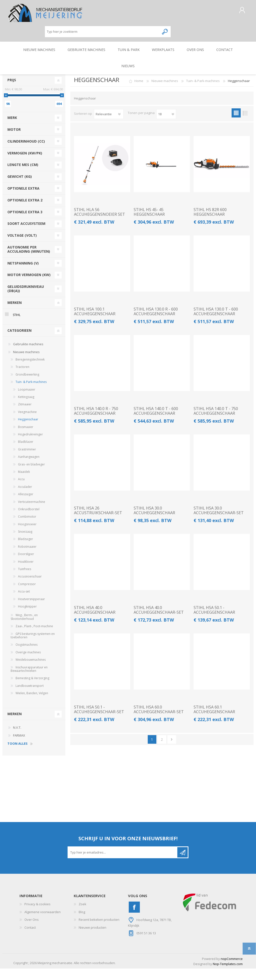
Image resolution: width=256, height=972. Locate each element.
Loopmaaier (26, 393)
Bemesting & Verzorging (32, 681)
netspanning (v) (23, 266)
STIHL (16, 318)
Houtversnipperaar (31, 602)
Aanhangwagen (28, 460)
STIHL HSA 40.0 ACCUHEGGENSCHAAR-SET (159, 613)
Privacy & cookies (37, 907)
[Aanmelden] (122, 856)
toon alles (17, 747)
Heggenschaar (28, 423)
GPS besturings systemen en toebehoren (33, 639)
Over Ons (31, 923)
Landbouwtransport (30, 689)
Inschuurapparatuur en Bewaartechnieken (29, 672)
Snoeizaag (25, 535)
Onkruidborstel (28, 513)
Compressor (27, 587)
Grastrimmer (27, 453)
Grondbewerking (27, 378)
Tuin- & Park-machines (31, 385)
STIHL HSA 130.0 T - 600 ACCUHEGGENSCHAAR (216, 315)
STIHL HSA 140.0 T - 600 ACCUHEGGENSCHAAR (156, 414)
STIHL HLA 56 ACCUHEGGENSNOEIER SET (99, 215)
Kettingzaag (26, 400)
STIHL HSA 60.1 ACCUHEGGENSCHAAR (214, 713)
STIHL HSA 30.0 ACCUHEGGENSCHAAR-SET (219, 514)
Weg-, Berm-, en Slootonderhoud (24, 620)
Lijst (245, 116)
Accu (21, 482)
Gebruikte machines (28, 347)
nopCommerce (232, 962)
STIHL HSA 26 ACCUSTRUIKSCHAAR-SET (98, 514)
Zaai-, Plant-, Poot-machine (34, 629)
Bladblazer (25, 445)
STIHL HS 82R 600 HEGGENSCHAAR (210, 215)
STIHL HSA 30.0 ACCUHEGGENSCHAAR (154, 514)
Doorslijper (26, 557)
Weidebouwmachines (31, 663)
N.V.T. (17, 731)
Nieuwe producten (92, 931)
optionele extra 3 (24, 215)
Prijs (11, 83)
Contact (30, 931)
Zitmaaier (25, 408)
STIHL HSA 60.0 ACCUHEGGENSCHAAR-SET (159, 713)
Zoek (82, 907)
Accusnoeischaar (30, 580)
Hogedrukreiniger (30, 438)
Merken (14, 306)
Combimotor (27, 520)
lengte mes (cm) (22, 168)
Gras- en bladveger (31, 468)
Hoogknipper (27, 610)
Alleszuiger (25, 497)
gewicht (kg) (19, 180)
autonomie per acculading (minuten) (28, 252)
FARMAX (19, 739)
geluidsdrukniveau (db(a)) (25, 292)
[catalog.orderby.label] (109, 117)
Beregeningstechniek (30, 363)
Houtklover (26, 565)
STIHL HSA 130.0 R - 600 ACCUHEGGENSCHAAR (156, 315)
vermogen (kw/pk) (24, 156)
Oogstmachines (26, 648)
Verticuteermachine (31, 505)
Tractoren (22, 370)
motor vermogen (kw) (29, 278)
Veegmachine (27, 415)
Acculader (25, 490)
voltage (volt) (22, 238)
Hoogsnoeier (27, 528)
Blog (82, 915)
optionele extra (23, 191)
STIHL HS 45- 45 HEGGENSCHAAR (149, 215)
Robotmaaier (27, 550)
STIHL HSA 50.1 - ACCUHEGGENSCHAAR (214, 613)
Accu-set (24, 595)
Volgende (171, 743)
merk (12, 121)
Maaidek (24, 475)
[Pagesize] (166, 117)
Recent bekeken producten (99, 923)
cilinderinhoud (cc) (26, 144)
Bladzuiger (25, 542)
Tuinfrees (24, 572)
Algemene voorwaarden (42, 915)
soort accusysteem (26, 227)
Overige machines (28, 656)
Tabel (236, 116)
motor (14, 133)
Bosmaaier (25, 430)
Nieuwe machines (26, 355)
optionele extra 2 (24, 203)
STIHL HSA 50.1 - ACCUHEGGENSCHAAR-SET (99, 713)
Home (138, 84)
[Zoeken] (102, 33)
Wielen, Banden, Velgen (32, 696)
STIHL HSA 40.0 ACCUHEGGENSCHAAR (94, 613)
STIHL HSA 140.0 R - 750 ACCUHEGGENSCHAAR (96, 414)
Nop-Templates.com (228, 967)
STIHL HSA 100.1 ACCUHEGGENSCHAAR (94, 315)
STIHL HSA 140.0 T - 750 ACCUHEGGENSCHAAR (216, 414)
